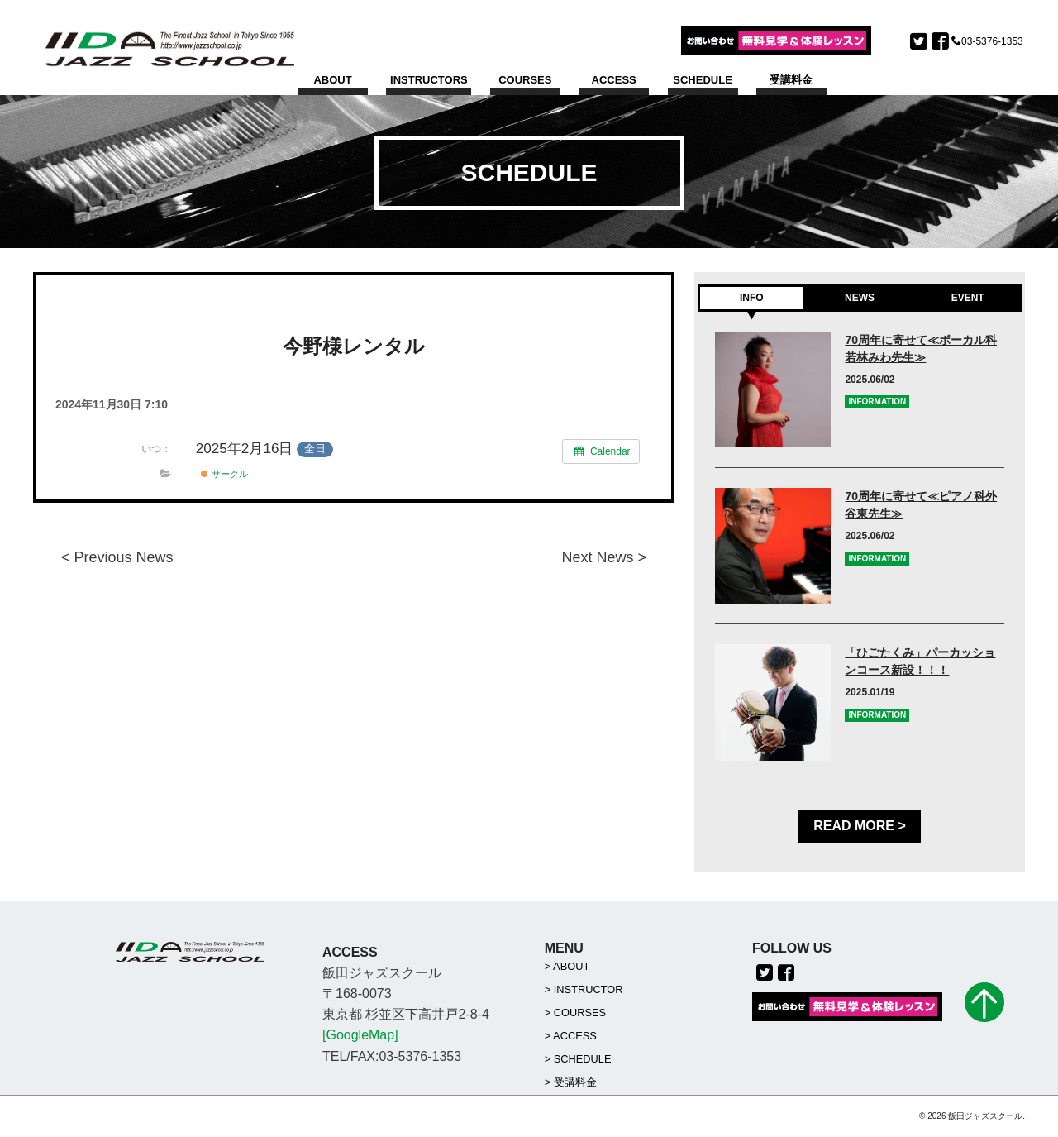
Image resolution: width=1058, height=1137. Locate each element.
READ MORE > (859, 826)
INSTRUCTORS (429, 80)
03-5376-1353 (992, 41)
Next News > (603, 557)
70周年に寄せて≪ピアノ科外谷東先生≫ (921, 505)
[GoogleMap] (360, 1036)
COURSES (524, 80)
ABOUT (332, 80)
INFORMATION (877, 402)
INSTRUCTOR (588, 989)
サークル (224, 474)
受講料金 (791, 80)
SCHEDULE (702, 80)
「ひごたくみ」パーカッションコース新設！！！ (920, 662)
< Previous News (117, 557)
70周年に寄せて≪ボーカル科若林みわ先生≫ (921, 348)
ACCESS (614, 80)
